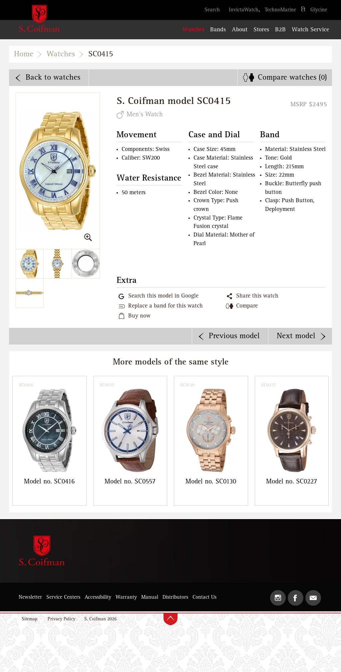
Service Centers (63, 597)
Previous (234, 336)
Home (23, 54)
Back (53, 77)
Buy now (139, 316)
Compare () (292, 77)
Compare (247, 306)
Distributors (175, 597)
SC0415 (100, 54)
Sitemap (29, 619)
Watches (61, 54)
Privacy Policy (61, 619)
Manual (149, 597)
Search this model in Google (163, 296)
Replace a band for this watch (165, 306)
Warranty (126, 597)
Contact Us (204, 597)
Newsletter (30, 597)
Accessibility (98, 597)
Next (296, 336)
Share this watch (257, 296)
